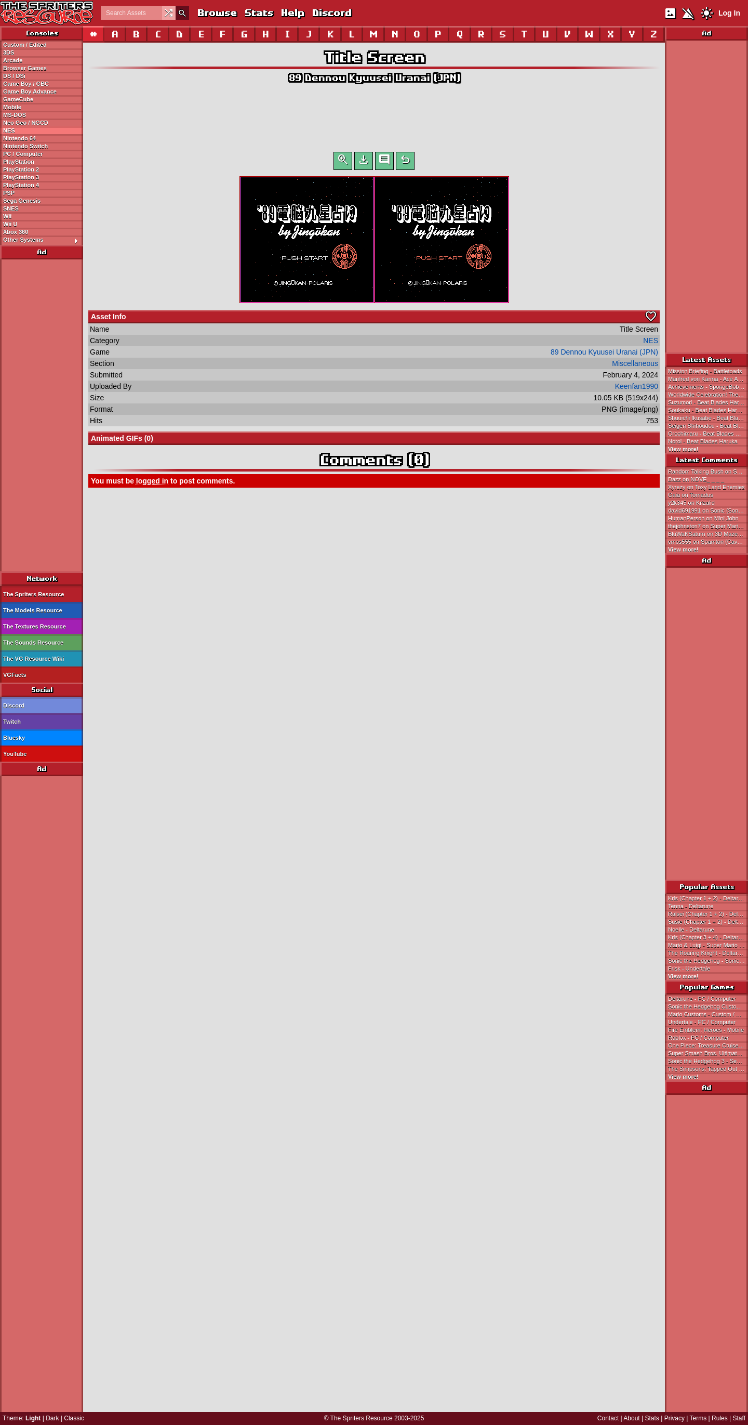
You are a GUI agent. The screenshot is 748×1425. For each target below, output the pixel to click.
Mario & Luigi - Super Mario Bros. (708, 945)
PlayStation (18, 162)
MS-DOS (14, 115)
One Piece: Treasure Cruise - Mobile (708, 1045)
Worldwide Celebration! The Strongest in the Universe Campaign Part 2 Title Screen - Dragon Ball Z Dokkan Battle (708, 394)
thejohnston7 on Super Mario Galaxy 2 (708, 526)
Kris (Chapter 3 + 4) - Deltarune (708, 937)
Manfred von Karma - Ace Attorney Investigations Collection (708, 379)
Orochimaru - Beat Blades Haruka (708, 433)
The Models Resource (32, 610)
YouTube (14, 754)
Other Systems (43, 240)
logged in (152, 483)
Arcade (12, 60)
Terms (698, 1418)
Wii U (10, 224)
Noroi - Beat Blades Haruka (703, 441)
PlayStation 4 (21, 185)
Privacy (674, 1418)
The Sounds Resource (33, 642)
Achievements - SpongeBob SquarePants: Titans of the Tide (708, 387)
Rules (720, 1418)
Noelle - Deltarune (691, 929)
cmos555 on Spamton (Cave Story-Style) (708, 542)
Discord (331, 13)
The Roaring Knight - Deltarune (707, 953)
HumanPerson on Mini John (703, 518)
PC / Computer (23, 154)
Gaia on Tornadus (690, 495)
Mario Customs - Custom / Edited (708, 1014)
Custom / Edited (25, 45)
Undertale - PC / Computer (702, 1022)
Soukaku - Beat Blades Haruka (707, 410)
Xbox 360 (15, 232)
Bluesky (14, 738)
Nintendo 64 (19, 138)
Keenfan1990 (636, 388)
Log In (729, 13)
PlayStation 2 (21, 169)
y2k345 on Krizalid (691, 503)
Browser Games (25, 68)
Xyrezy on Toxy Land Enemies (706, 487)
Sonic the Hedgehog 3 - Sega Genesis (708, 1061)
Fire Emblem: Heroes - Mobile (706, 1030)
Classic (74, 1418)
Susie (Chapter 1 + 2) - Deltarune (708, 922)
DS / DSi (14, 76)
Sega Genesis (22, 201)
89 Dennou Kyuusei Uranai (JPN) (374, 78)
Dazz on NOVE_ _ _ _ (696, 479)
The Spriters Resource (33, 594)
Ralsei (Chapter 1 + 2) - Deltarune (708, 914)
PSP (9, 193)
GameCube (18, 99)
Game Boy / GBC (26, 84)
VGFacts (14, 675)
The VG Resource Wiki (33, 659)
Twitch (12, 721)
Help (292, 13)
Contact (608, 1418)
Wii (7, 216)
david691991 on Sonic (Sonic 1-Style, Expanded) (708, 510)
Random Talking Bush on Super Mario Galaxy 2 (708, 471)
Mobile (12, 107)
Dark (52, 1418)
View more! (683, 449)
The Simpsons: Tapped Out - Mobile (708, 1069)
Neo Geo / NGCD (25, 123)
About (631, 1418)
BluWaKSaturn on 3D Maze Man (708, 534)
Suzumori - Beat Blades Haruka (708, 402)
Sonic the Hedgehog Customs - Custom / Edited (708, 1006)
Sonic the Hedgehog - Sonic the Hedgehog (708, 961)
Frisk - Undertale (689, 968)
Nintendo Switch (25, 146)
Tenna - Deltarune (690, 906)
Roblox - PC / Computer (698, 1038)
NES (9, 130)
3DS (8, 52)
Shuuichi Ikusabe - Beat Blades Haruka (708, 418)
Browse (216, 13)
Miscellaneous (635, 365)
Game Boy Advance (30, 91)
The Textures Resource (34, 626)
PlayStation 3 (21, 177)
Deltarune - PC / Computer (702, 999)
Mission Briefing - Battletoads (705, 371)
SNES (11, 208)
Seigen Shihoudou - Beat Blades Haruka (708, 426)
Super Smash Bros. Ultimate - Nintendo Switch (708, 1053)
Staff (739, 1418)
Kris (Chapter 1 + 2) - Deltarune (708, 898)
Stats (258, 13)
